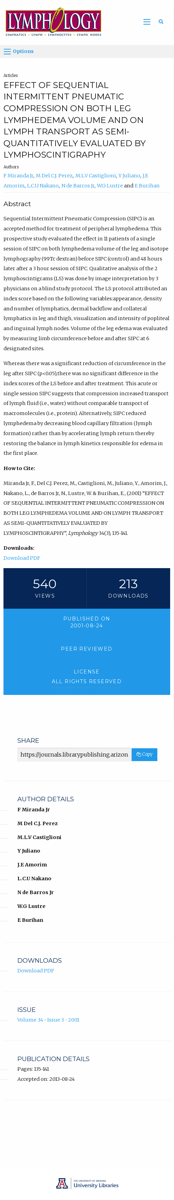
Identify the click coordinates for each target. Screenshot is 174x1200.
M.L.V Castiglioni (95, 176)
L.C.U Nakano (43, 186)
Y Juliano (129, 176)
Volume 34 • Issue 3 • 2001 (48, 1020)
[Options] (7, 51)
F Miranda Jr (18, 176)
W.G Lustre (110, 186)
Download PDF (21, 558)
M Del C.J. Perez (54, 176)
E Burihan (147, 186)
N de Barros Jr (77, 186)
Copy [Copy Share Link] (144, 754)
